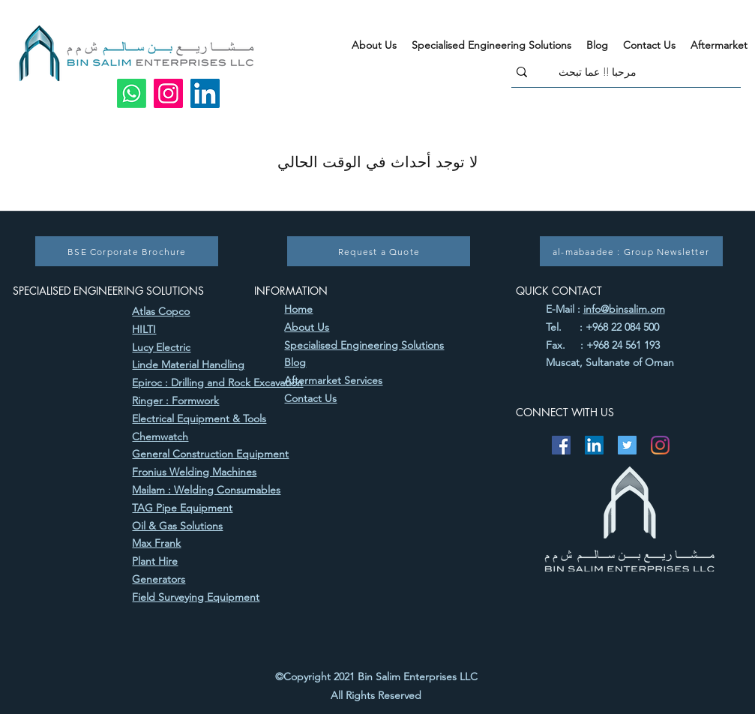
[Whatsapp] (131, 93)
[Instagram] (168, 93)
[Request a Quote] (378, 251)
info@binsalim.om (624, 309)
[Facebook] (561, 445)
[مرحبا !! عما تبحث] (650, 72)
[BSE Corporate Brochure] (126, 251)
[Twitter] (627, 445)
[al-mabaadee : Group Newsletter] (631, 251)
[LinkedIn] (205, 93)
